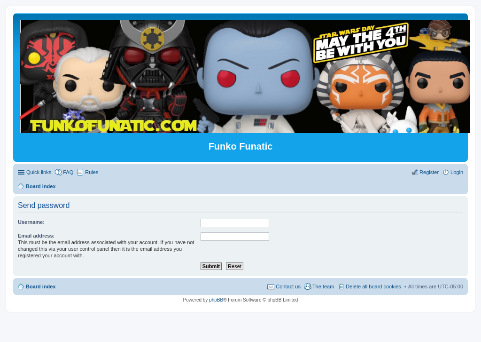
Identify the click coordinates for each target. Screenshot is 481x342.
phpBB (216, 299)
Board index (41, 286)
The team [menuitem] (323, 286)
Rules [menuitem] (91, 172)
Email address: (36, 236)
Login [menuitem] (456, 172)
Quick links (38, 172)
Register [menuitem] (429, 172)
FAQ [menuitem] (68, 172)
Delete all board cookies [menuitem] (373, 286)
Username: (31, 222)
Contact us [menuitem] (288, 286)
